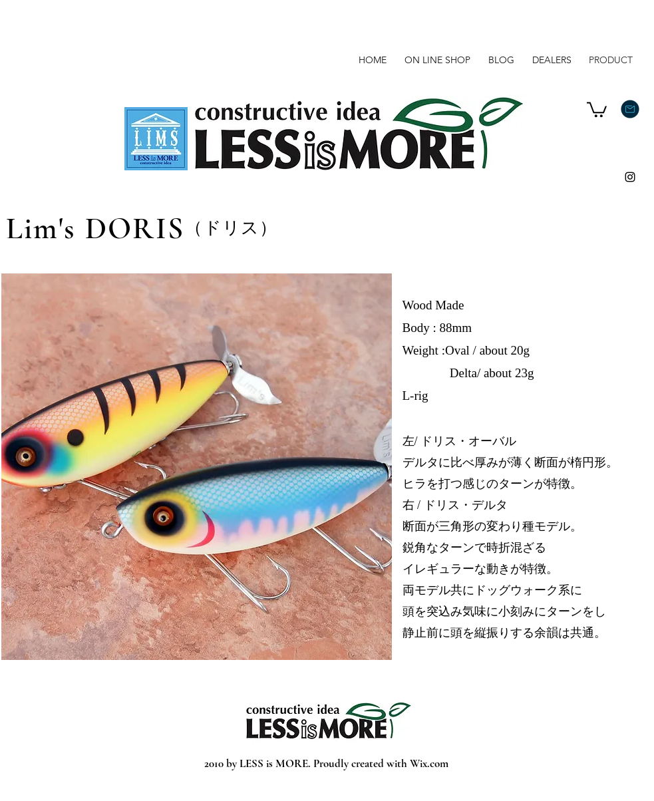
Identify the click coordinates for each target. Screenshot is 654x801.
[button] (597, 108)
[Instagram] (630, 177)
